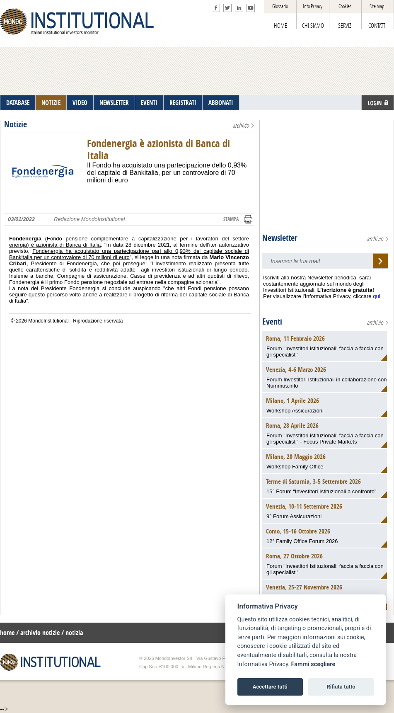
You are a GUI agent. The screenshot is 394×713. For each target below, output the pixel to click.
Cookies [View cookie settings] (344, 6)
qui (376, 296)
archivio (240, 125)
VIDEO (80, 103)
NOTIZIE (50, 103)
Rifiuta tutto (340, 687)
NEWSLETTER (114, 103)
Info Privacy (312, 6)
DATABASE (17, 103)
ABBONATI (220, 103)
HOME (280, 25)
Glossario (280, 6)
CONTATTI (377, 25)
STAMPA (231, 219)
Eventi (272, 322)
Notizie (15, 124)
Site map (377, 6)
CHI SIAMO (313, 25)
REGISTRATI (182, 103)
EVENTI (149, 103)
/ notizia (72, 633)
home (7, 633)
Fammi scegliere (313, 664)
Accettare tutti (270, 687)
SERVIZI (345, 25)
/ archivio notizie (38, 633)
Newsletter (279, 238)
